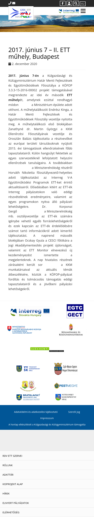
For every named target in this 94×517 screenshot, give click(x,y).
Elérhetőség (11, 512)
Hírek (6, 493)
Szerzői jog (74, 411)
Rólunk (8, 465)
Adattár (8, 474)
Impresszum (47, 418)
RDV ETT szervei (12, 455)
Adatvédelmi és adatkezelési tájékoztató (36, 411)
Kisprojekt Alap (13, 484)
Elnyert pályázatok (16, 503)
